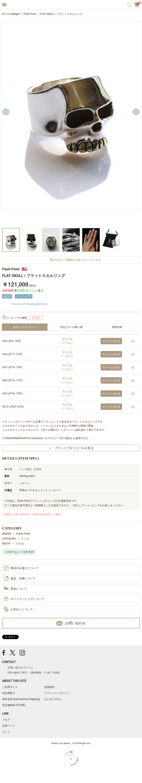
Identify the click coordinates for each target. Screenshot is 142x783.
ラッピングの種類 (16, 318)
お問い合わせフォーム (20, 667)
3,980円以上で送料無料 (19, 552)
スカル (19, 543)
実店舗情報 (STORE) (13, 705)
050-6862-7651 (18, 672)
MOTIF (6, 543)
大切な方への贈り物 (70, 327)
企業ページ (8, 725)
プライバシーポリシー (57, 693)
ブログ (6, 719)
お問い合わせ (71, 623)
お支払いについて (18, 609)
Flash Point (29, 13)
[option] (71, 124)
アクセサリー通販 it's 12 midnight (71, 5)
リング (25, 538)
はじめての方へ (53, 699)
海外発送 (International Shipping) (21, 699)
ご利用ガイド (10, 687)
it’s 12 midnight (11, 13)
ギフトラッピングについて (24, 599)
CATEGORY (9, 538)
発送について (15, 589)
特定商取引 (8, 693)
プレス (6, 731)
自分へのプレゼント (24, 327)
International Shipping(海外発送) (29, 304)
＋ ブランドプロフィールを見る (71, 448)
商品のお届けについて (21, 568)
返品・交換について (20, 578)
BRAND (6, 533)
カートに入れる (111, 341)
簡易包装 (117, 327)
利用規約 (49, 687)
